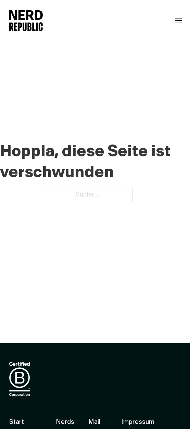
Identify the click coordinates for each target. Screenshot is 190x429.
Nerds (65, 422)
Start (16, 422)
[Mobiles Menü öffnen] (178, 20)
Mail (94, 422)
